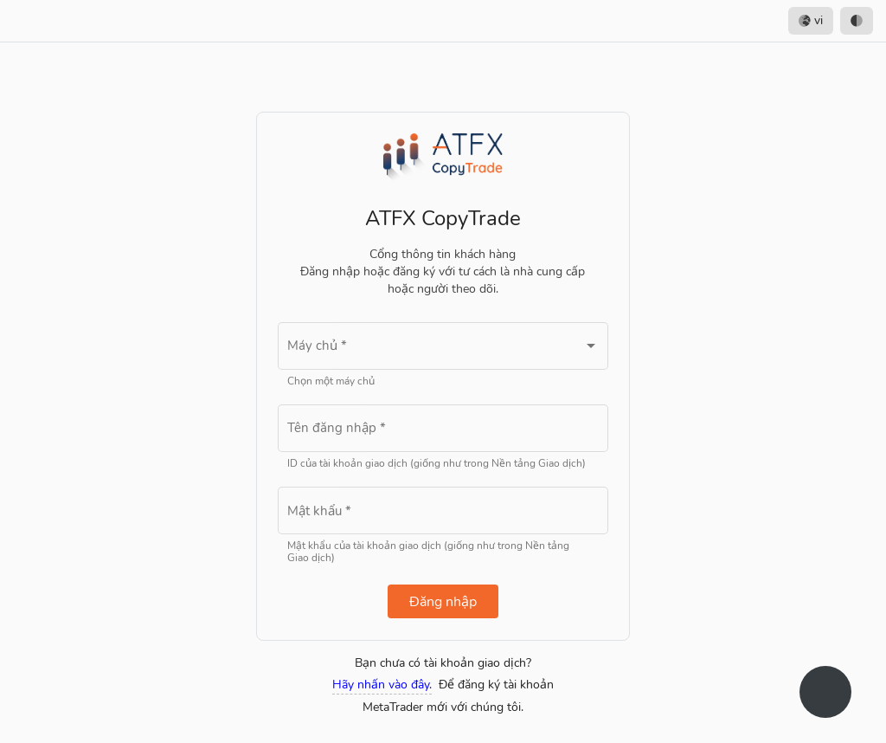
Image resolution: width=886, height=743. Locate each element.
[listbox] (830, 20)
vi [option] (810, 21)
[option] (856, 21)
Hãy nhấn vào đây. (382, 684)
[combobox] (443, 349)
